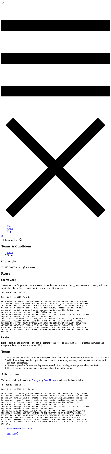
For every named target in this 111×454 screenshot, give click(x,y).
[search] (2, 236)
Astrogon (36, 388)
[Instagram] (12, 450)
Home (10, 226)
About (10, 229)
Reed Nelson (50, 388)
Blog (9, 231)
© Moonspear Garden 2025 (19, 445)
